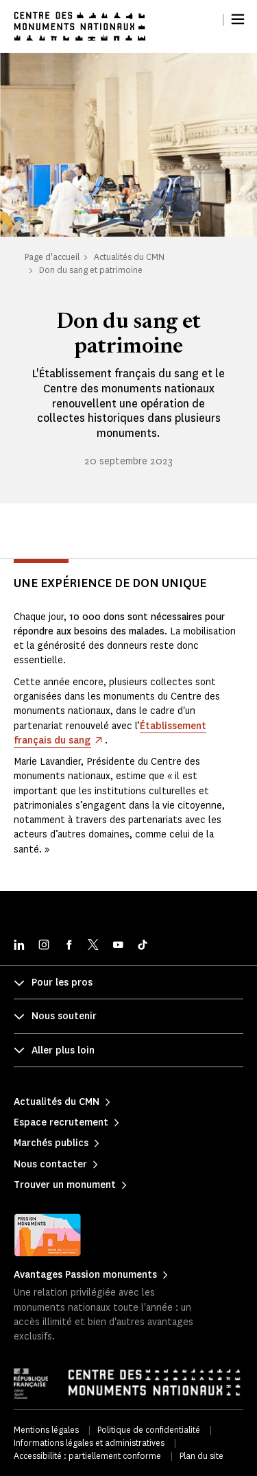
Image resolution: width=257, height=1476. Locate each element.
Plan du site (201, 1456)
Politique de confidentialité (148, 1430)
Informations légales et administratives (89, 1443)
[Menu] (237, 19)
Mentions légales (46, 1430)
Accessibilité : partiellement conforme (87, 1456)
